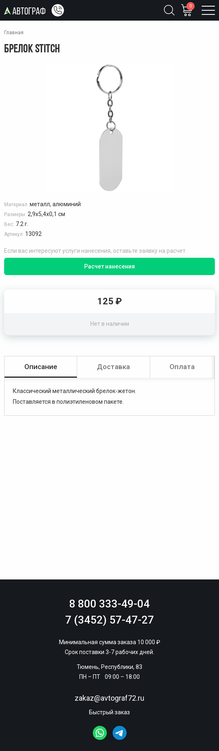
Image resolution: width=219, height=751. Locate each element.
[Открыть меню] (208, 10)
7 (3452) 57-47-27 (109, 620)
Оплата (182, 367)
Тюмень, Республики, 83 (109, 667)
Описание (40, 367)
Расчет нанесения (109, 266)
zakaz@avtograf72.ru (109, 698)
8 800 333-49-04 (109, 604)
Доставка (113, 367)
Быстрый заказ (109, 712)
